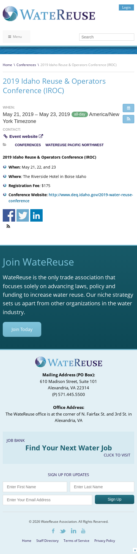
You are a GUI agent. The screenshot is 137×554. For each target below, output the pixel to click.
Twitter (62, 531)
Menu (15, 36)
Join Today (22, 329)
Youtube (83, 530)
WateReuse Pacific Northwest (74, 145)
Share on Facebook (9, 215)
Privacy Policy (104, 540)
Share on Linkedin (36, 215)
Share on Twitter (23, 215)
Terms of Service (76, 540)
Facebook (53, 531)
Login (126, 7)
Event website (23, 136)
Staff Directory (47, 540)
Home (7, 64)
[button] (128, 119)
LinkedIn (73, 530)
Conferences (26, 64)
